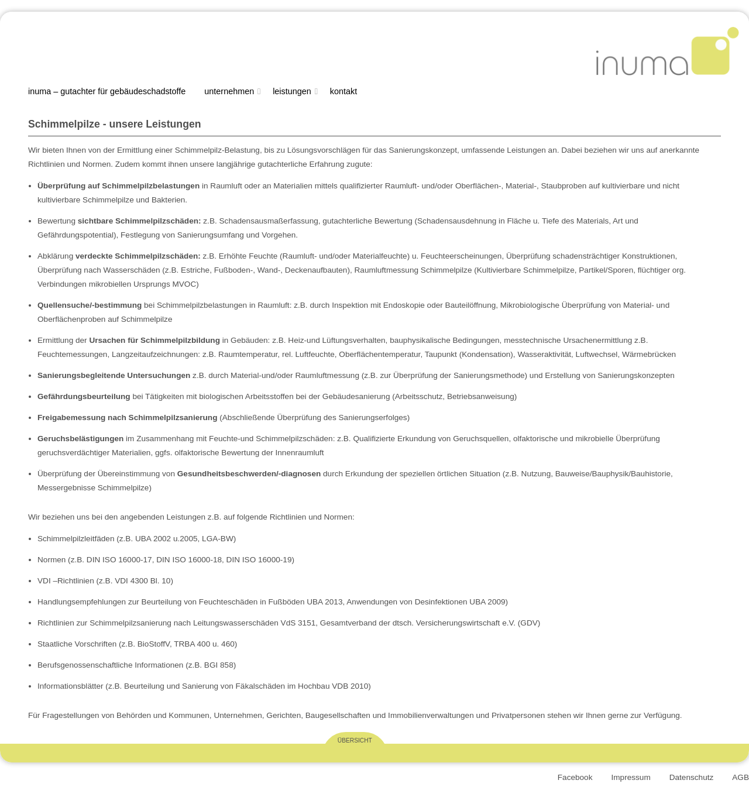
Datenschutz (691, 777)
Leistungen (292, 91)
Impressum (630, 777)
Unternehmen (229, 91)
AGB (740, 777)
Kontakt (343, 91)
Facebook (575, 777)
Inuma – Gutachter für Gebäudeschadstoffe (106, 91)
